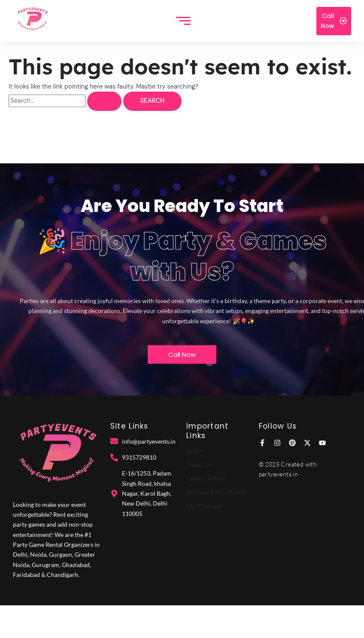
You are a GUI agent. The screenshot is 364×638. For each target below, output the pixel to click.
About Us (198, 464)
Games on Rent (206, 478)
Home (194, 450)
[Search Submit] (104, 101)
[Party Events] (32, 19)
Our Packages (204, 505)
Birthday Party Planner (217, 492)
